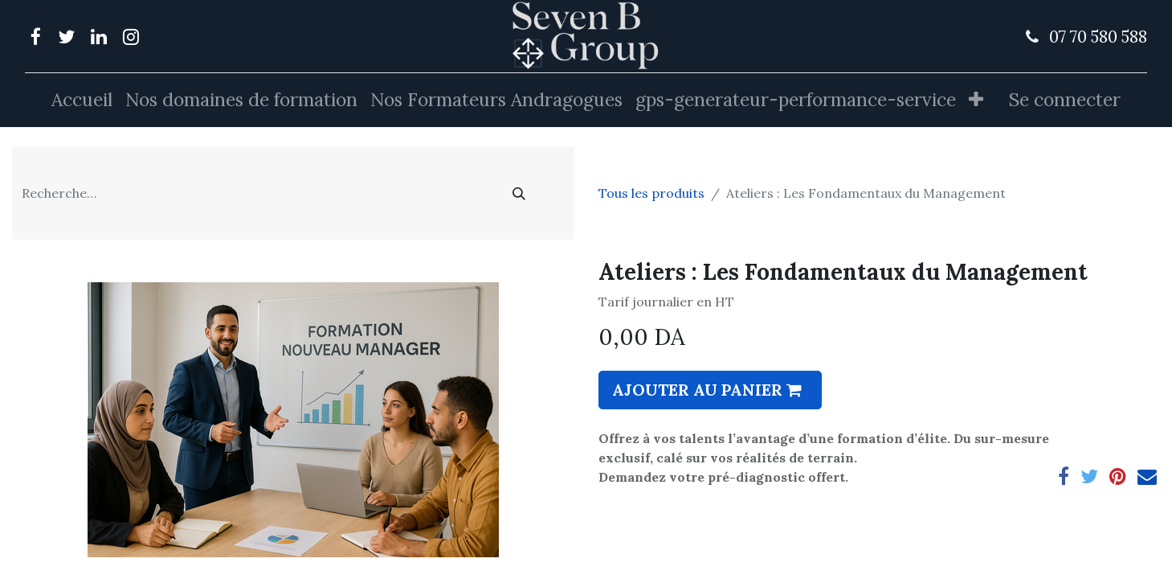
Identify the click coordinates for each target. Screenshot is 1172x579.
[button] (976, 100)
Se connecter (1065, 99)
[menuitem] (82, 100)
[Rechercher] (518, 193)
